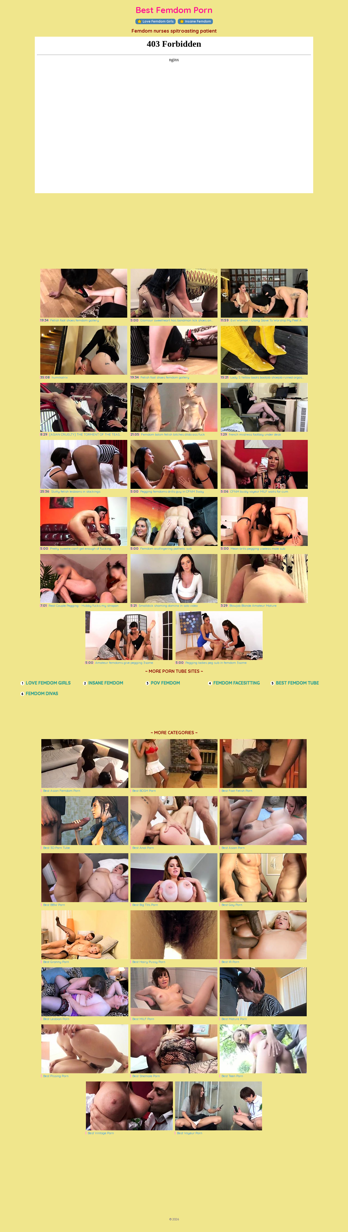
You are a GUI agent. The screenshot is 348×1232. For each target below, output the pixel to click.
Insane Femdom (195, 21)
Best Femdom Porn (174, 10)
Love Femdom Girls (155, 21)
